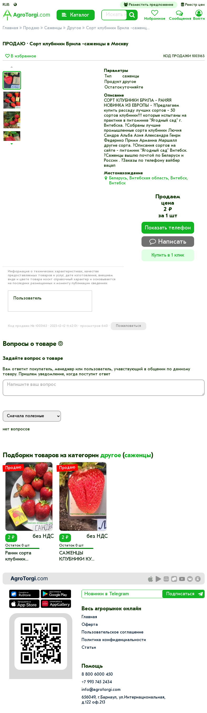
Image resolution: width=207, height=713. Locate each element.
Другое (74, 28)
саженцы (137, 456)
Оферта (90, 625)
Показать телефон (168, 228)
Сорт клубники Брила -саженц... (118, 28)
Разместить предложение (148, 5)
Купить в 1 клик (168, 255)
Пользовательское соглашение (112, 632)
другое (110, 456)
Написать (167, 241)
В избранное (20, 56)
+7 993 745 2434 (97, 682)
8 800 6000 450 (97, 674)
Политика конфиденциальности (114, 640)
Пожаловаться (128, 326)
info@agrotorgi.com (101, 690)
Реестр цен (193, 5)
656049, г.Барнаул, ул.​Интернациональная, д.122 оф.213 (123, 700)
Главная (10, 28)
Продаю (31, 28)
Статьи (89, 648)
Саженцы (53, 28)
